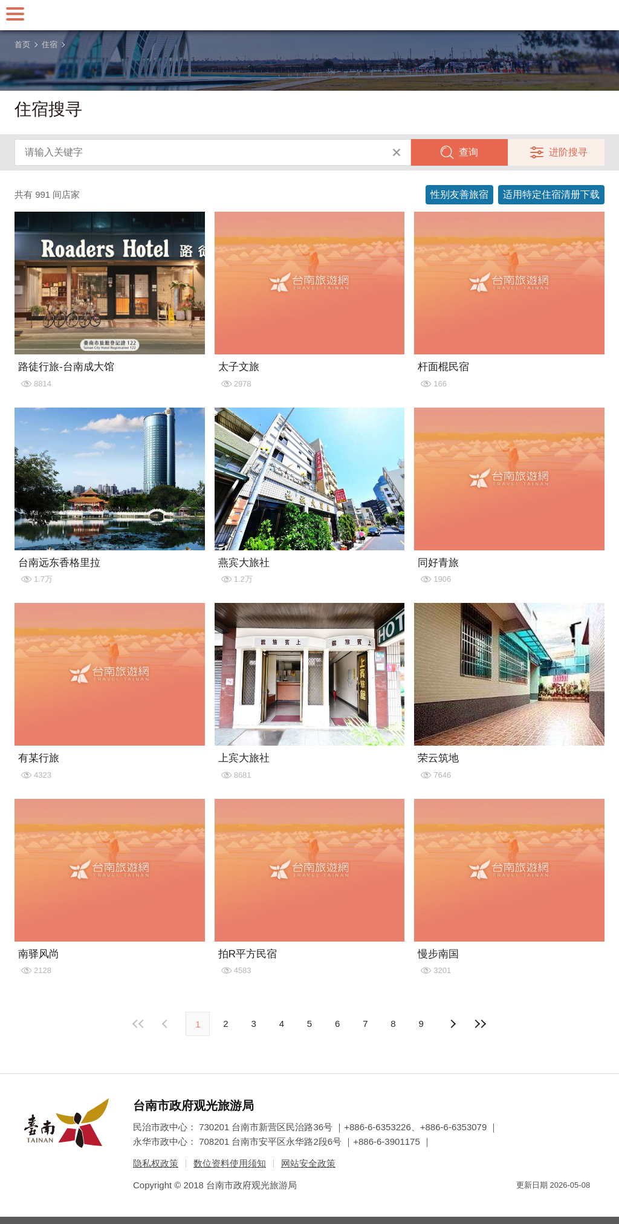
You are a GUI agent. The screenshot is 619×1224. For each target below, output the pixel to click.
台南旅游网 (309, 15)
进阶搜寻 (568, 152)
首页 (22, 44)
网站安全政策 (308, 1163)
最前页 (138, 1024)
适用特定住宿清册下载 (551, 194)
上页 (453, 1024)
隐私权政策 (155, 1163)
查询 (468, 152)
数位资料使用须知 (229, 1163)
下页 (166, 1024)
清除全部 (396, 152)
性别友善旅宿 (459, 194)
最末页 (480, 1024)
